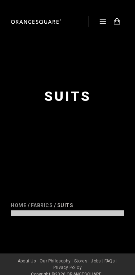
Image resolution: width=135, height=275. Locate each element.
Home (18, 205)
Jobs (96, 254)
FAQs (109, 254)
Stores (80, 254)
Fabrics (42, 205)
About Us (27, 254)
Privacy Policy (67, 260)
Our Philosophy (55, 254)
